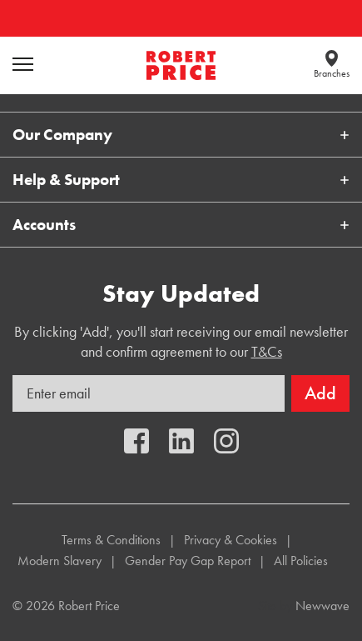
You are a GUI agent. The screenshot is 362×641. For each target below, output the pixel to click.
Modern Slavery (59, 560)
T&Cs (266, 351)
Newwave (322, 605)
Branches (332, 73)
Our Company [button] (62, 134)
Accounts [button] (44, 224)
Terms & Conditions (111, 539)
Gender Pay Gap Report (187, 560)
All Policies (301, 560)
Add (320, 393)
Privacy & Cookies (230, 539)
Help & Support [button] (66, 179)
